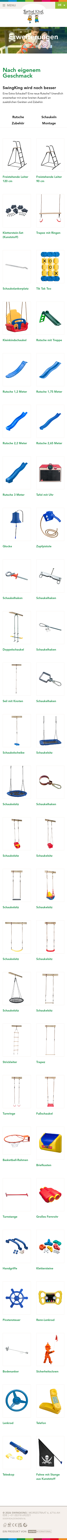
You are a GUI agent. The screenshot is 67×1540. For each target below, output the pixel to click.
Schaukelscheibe (13, 752)
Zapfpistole (43, 546)
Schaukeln (48, 117)
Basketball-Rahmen (15, 1160)
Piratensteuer (11, 1320)
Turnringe (9, 1113)
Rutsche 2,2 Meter (15, 443)
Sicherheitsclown (47, 1371)
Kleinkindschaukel (14, 340)
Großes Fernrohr (47, 1217)
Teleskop (8, 1474)
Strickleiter (10, 1062)
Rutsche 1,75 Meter (49, 392)
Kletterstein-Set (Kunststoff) (13, 235)
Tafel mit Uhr (44, 495)
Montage (49, 123)
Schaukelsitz (44, 752)
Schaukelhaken (13, 598)
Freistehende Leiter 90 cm (49, 179)
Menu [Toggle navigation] (9, 5)
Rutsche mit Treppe (49, 340)
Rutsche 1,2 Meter (15, 392)
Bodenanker (11, 1371)
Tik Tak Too (43, 288)
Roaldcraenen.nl (17, 1519)
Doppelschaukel (13, 649)
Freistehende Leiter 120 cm (15, 179)
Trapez (40, 1062)
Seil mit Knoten (13, 701)
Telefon (41, 1423)
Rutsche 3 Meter (13, 495)
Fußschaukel (44, 1113)
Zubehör (18, 123)
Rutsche (18, 117)
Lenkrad (8, 1423)
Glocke (7, 546)
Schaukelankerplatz (16, 288)
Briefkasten (43, 1165)
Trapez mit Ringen (48, 233)
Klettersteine (44, 1268)
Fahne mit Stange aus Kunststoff (48, 1476)
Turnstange (10, 1217)
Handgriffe (10, 1268)
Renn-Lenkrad (45, 1320)
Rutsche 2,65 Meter (49, 443)
